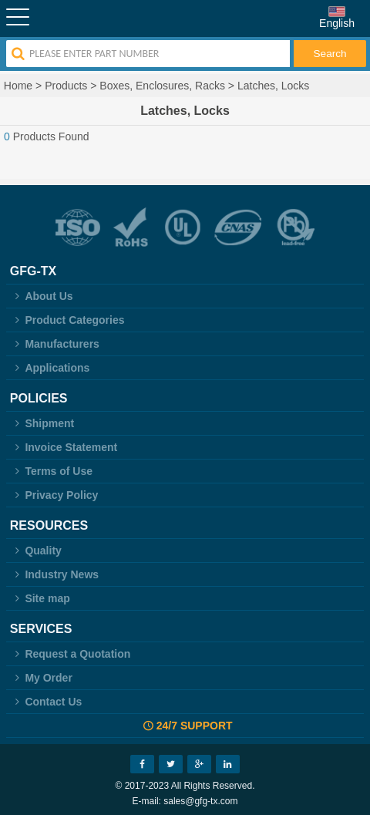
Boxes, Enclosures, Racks (162, 85)
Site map (40, 598)
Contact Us (46, 701)
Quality (36, 550)
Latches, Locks (273, 85)
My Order (41, 678)
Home (18, 85)
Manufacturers (54, 344)
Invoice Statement (63, 447)
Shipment (42, 423)
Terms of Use (51, 471)
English (337, 23)
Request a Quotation (70, 654)
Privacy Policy (54, 495)
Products (66, 85)
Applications (50, 368)
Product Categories (67, 320)
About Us (41, 296)
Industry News (54, 574)
